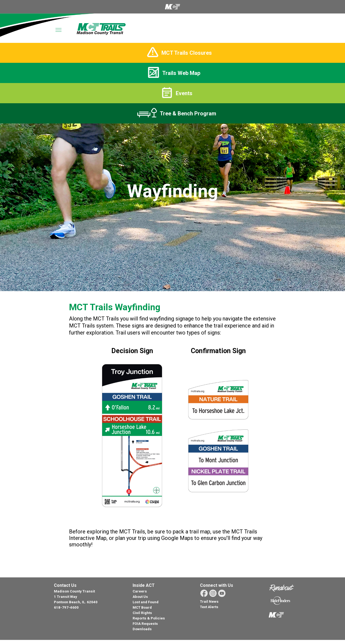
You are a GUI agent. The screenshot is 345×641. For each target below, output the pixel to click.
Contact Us (65, 585)
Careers (140, 591)
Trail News (209, 601)
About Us (140, 597)
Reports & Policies (149, 618)
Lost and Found (145, 602)
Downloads (142, 629)
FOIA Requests (145, 624)
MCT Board (142, 607)
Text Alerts (209, 607)
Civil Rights (142, 613)
